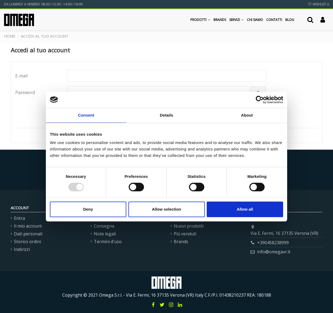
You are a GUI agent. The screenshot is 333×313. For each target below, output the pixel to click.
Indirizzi (22, 249)
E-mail (21, 76)
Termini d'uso (108, 241)
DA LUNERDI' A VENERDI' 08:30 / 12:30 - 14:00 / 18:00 (43, 4)
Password (25, 92)
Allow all (245, 209)
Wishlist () (318, 4)
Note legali (105, 234)
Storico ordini (27, 241)
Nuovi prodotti (189, 226)
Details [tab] (166, 115)
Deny (88, 209)
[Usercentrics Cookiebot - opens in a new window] (259, 100)
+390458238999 (273, 243)
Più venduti (185, 234)
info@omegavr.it (273, 252)
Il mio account (28, 226)
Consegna (104, 226)
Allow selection (166, 209)
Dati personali (28, 234)
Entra (19, 218)
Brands (181, 241)
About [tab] (247, 115)
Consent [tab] (86, 115)
